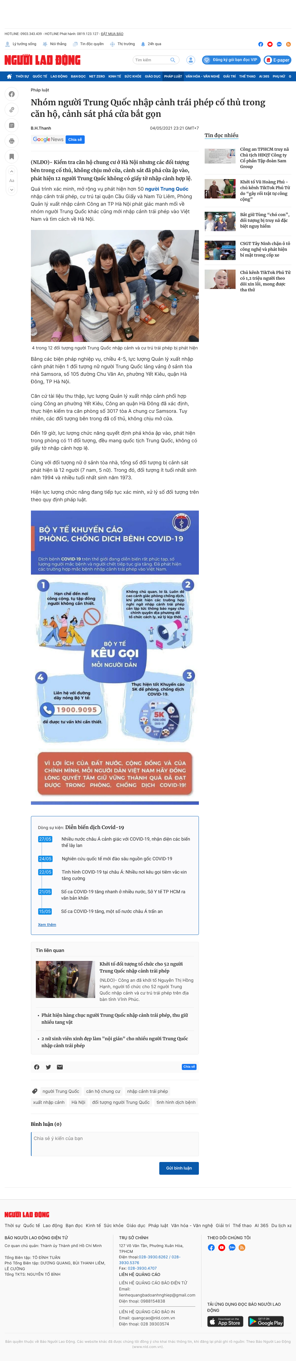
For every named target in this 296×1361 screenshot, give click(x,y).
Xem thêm (47, 924)
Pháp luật (173, 76)
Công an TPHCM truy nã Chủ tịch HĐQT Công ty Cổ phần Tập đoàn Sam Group (264, 158)
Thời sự (22, 76)
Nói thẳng (54, 44)
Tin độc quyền (88, 44)
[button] (11, 171)
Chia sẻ (75, 139)
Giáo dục (153, 76)
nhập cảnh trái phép (147, 1091)
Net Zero (97, 76)
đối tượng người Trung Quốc (121, 1102)
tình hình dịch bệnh (176, 1102)
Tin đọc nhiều (221, 135)
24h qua (151, 44)
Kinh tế (114, 76)
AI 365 (264, 76)
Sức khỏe (133, 76)
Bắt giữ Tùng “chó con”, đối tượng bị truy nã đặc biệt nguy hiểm (265, 220)
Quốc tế (40, 76)
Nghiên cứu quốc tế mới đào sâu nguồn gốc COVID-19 (117, 858)
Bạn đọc (78, 76)
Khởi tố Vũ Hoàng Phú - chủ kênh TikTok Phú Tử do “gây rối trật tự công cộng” (265, 190)
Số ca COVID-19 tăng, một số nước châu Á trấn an (111, 911)
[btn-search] (173, 60)
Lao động (59, 76)
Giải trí (229, 76)
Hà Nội (78, 1102)
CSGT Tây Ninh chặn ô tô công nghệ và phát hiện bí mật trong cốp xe (265, 249)
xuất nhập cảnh (49, 1102)
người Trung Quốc (61, 1091)
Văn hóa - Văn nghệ (203, 76)
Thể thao (247, 76)
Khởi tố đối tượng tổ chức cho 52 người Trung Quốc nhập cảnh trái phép (141, 968)
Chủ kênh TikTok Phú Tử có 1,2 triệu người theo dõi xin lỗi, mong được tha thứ (265, 281)
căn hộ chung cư (103, 1091)
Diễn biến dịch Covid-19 (94, 827)
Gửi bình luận (179, 1168)
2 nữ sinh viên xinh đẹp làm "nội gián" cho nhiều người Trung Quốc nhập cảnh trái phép (115, 1042)
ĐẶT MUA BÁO (112, 34)
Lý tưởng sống (20, 44)
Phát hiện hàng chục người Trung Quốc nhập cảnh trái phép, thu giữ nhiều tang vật (115, 1019)
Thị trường (122, 44)
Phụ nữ (279, 76)
